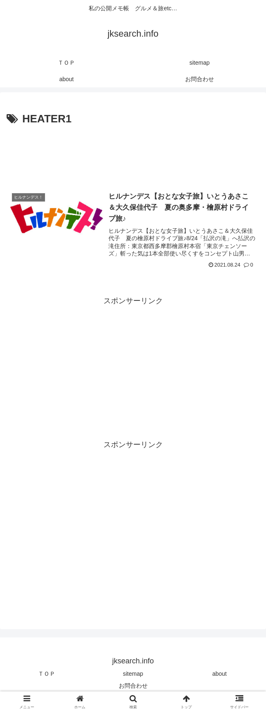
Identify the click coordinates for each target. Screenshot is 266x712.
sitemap (133, 673)
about (219, 673)
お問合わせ (133, 685)
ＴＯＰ (46, 673)
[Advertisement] (133, 152)
